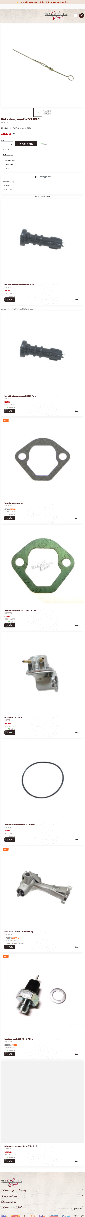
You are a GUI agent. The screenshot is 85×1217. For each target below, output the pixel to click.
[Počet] (7, 144)
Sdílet (3, 149)
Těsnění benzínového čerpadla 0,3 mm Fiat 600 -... (20, 610)
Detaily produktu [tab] (45, 177)
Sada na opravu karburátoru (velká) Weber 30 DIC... (21, 1146)
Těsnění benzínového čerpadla (14, 503)
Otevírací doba (8, 1201)
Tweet (8, 149)
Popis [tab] (35, 177)
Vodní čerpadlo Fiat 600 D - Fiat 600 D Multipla (19, 932)
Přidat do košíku (26, 144)
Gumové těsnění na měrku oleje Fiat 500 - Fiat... (20, 285)
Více (76, 300)
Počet (2, 140)
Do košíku (10, 300)
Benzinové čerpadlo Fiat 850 (13, 717)
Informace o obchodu (12, 1207)
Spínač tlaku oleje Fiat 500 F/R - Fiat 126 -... (18, 1039)
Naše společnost (9, 1196)
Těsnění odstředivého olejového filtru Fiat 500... (20, 825)
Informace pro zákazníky (13, 1190)
